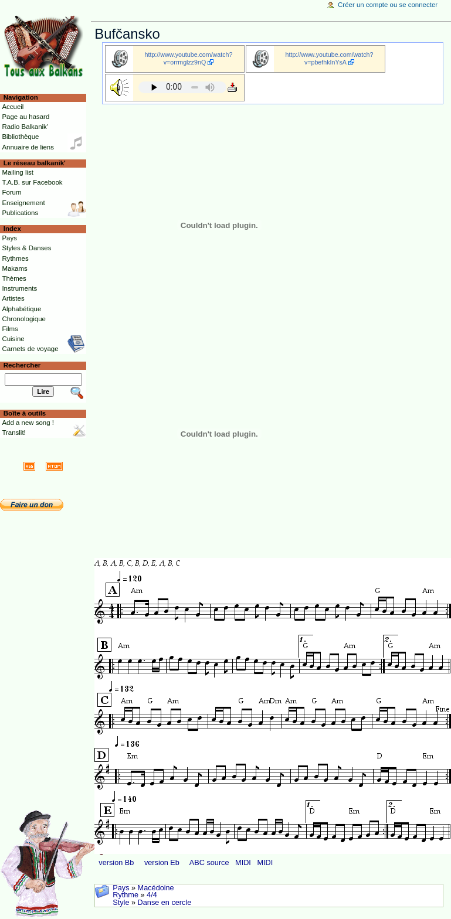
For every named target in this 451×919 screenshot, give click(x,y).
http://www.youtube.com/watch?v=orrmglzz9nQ (189, 58)
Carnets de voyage (30, 348)
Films (10, 328)
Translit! (13, 432)
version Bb (116, 863)
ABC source (209, 863)
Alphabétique (21, 308)
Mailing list (17, 172)
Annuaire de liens (28, 147)
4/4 (152, 895)
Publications (20, 212)
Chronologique (24, 318)
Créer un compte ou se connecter (388, 4)
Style (121, 902)
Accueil (12, 106)
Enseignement (23, 202)
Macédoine (156, 888)
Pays (121, 888)
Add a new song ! (28, 422)
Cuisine (13, 338)
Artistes (13, 298)
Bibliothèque (20, 136)
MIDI (243, 863)
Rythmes (15, 258)
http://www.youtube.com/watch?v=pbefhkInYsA (330, 58)
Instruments (19, 288)
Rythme (125, 895)
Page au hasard (25, 116)
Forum (11, 192)
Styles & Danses (26, 247)
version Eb (161, 863)
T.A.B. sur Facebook (32, 182)
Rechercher (22, 365)
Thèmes (14, 278)
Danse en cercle (165, 902)
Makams (14, 268)
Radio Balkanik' (25, 126)
